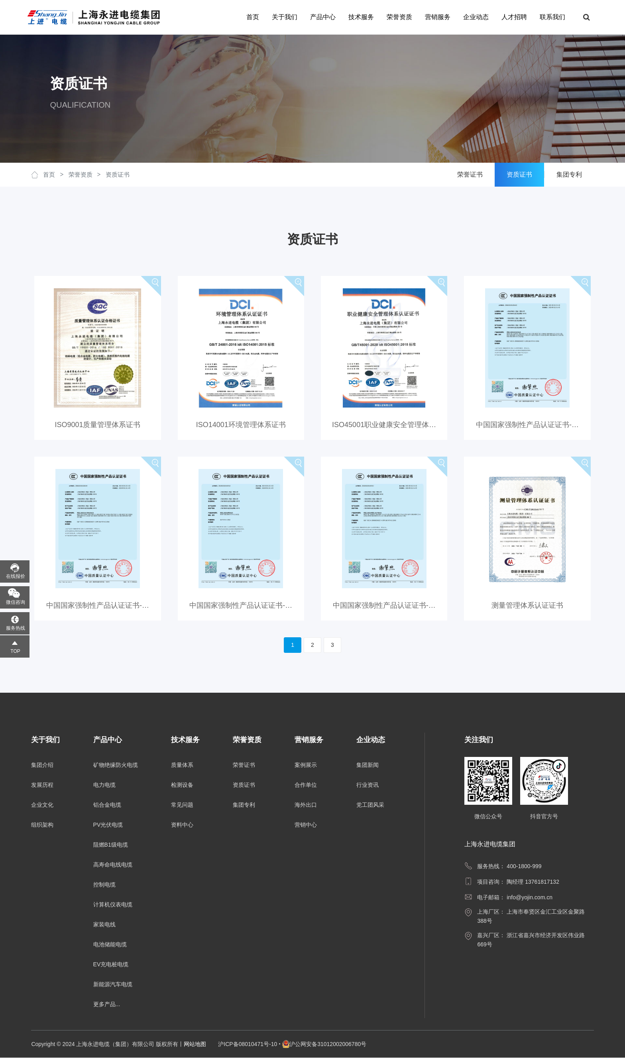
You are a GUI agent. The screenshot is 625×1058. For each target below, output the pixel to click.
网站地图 (195, 1044)
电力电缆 (104, 785)
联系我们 (548, 17)
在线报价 (15, 576)
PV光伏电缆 (108, 825)
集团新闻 (367, 765)
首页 (248, 17)
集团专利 (244, 805)
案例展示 (306, 765)
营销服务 (433, 17)
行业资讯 (367, 785)
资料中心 (182, 825)
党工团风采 (370, 805)
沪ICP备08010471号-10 (247, 1044)
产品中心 (319, 17)
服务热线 (15, 628)
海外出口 (306, 805)
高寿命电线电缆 (112, 865)
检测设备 (182, 785)
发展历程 (42, 785)
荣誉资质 (395, 17)
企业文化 (42, 805)
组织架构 (42, 825)
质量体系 (182, 765)
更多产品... (106, 1004)
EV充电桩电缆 (111, 964)
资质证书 (118, 174)
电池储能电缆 (110, 945)
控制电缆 (104, 885)
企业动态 (472, 17)
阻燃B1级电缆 (110, 845)
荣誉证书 (244, 765)
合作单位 (306, 785)
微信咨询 (15, 602)
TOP (15, 651)
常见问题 (182, 805)
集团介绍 (42, 765)
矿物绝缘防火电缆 (115, 765)
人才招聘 (510, 17)
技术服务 (357, 17)
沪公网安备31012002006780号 (327, 1044)
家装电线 (104, 925)
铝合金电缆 (107, 805)
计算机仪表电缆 (112, 905)
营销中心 (306, 825)
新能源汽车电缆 (112, 984)
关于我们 (280, 17)
